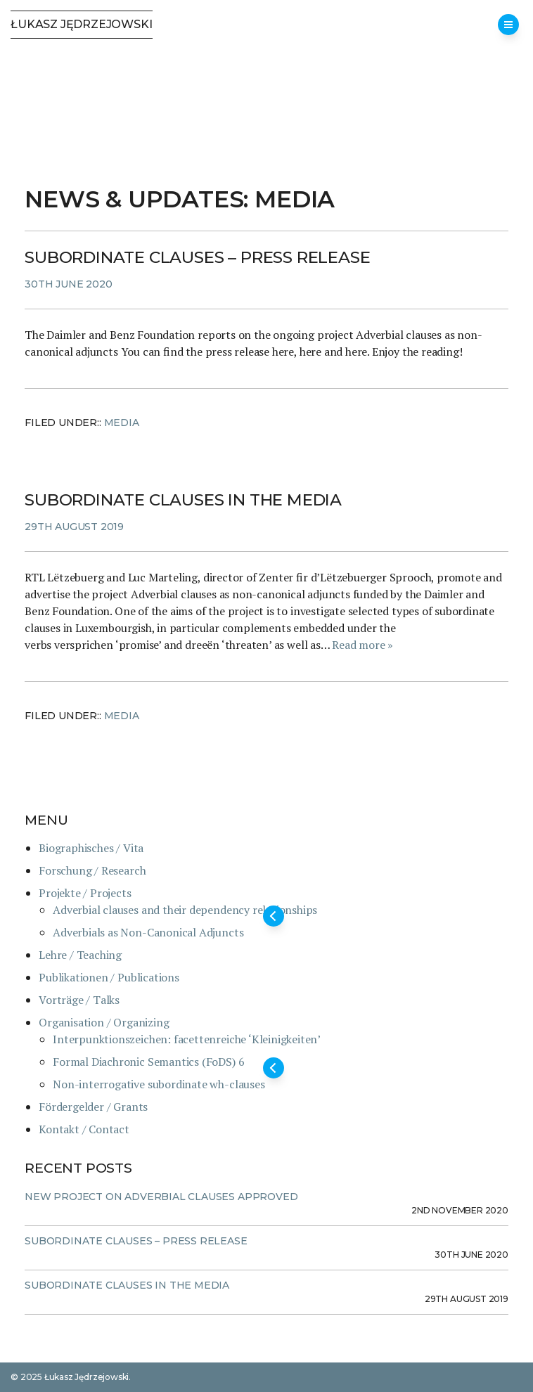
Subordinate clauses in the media (183, 500)
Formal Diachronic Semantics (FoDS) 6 (148, 1061)
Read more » (362, 644)
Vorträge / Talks (79, 999)
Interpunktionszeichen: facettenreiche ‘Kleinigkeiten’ (187, 1039)
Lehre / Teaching (80, 954)
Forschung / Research (92, 870)
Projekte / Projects (85, 893)
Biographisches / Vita (91, 848)
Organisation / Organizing (104, 1022)
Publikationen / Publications (109, 977)
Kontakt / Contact (84, 1129)
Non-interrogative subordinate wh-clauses (158, 1084)
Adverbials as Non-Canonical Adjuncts (148, 932)
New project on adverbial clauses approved (161, 1196)
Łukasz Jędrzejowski (81, 24)
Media (121, 422)
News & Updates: (140, 199)
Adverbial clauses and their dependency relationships (185, 909)
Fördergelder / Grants (93, 1106)
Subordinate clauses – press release (197, 257)
